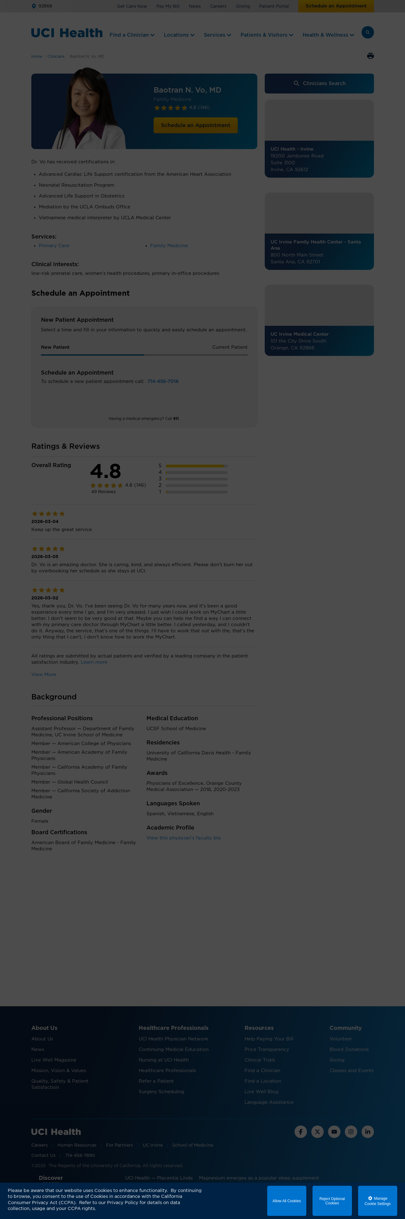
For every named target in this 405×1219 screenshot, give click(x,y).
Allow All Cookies (286, 1201)
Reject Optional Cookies (332, 1201)
